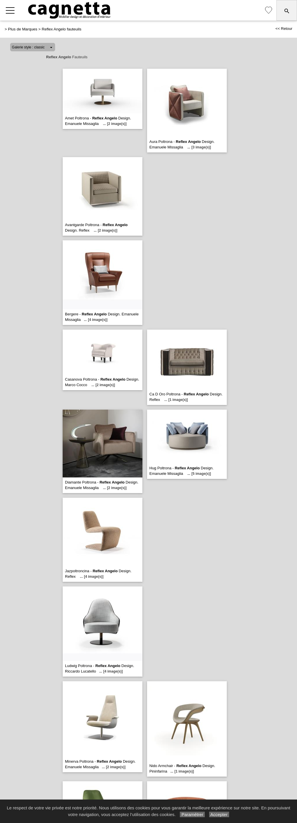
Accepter (219, 814)
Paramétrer (192, 814)
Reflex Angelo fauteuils (62, 29)
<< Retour (283, 28)
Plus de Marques (22, 29)
